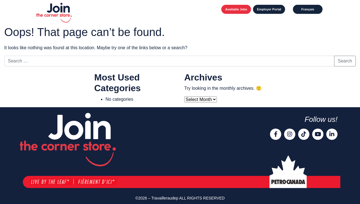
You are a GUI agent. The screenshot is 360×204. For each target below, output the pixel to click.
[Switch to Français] (308, 9)
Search (345, 61)
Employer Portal (269, 9)
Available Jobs (236, 9)
